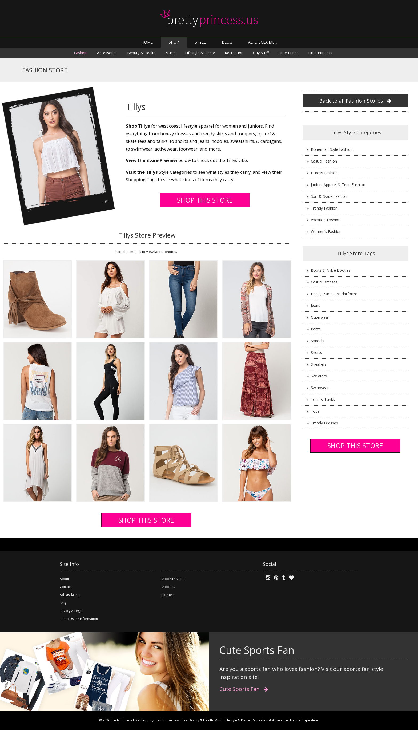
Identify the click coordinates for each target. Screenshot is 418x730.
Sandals (317, 340)
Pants (316, 329)
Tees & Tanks (323, 399)
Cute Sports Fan (243, 689)
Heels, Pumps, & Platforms (334, 293)
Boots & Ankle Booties (331, 270)
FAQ (63, 603)
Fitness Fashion (324, 172)
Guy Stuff (261, 52)
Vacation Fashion (325, 219)
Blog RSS (167, 595)
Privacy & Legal (71, 611)
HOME (147, 42)
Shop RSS (168, 587)
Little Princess (320, 52)
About (64, 579)
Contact (65, 587)
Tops (315, 411)
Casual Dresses (324, 282)
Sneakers (319, 364)
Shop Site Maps (172, 579)
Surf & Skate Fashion (329, 196)
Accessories (107, 52)
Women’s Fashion (326, 231)
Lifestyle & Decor (200, 52)
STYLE (200, 42)
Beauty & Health (141, 52)
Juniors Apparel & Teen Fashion (338, 184)
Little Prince (288, 52)
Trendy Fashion (324, 208)
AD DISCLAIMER (262, 42)
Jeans (315, 305)
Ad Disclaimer (70, 595)
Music (170, 52)
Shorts (316, 352)
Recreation (234, 52)
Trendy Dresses (324, 422)
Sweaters (319, 375)
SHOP (174, 42)
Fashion (80, 52)
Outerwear (320, 317)
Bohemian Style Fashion (332, 149)
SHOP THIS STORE (205, 199)
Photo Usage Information (79, 619)
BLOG (227, 42)
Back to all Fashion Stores (355, 100)
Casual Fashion (324, 161)
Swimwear (320, 387)
